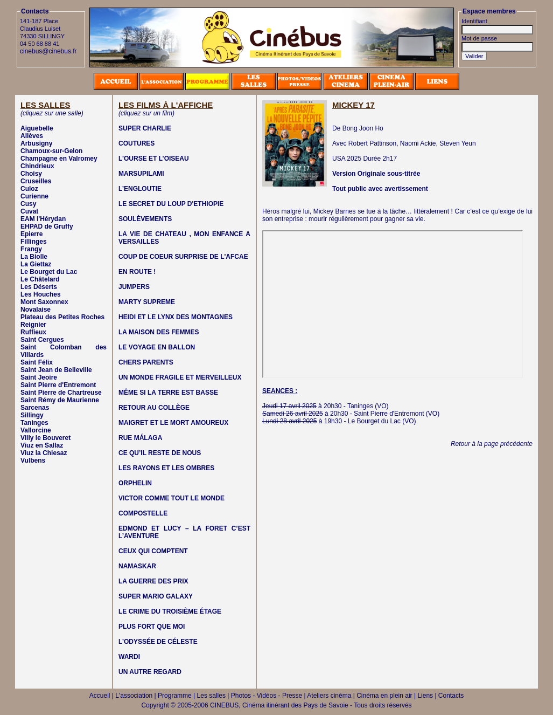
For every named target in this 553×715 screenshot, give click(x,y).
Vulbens (32, 460)
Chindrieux (37, 166)
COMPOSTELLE (142, 513)
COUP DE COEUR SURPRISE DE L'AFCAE (183, 256)
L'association (133, 695)
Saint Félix (36, 362)
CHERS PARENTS (145, 362)
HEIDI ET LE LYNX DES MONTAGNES (175, 317)
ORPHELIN (135, 483)
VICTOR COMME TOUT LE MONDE (171, 498)
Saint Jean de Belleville (56, 370)
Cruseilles (35, 181)
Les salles (211, 695)
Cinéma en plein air (384, 695)
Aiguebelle (36, 128)
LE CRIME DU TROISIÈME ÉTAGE (169, 611)
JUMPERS (134, 287)
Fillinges (33, 241)
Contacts (451, 695)
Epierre (31, 234)
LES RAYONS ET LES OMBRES (166, 468)
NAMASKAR (137, 566)
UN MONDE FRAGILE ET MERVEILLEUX (179, 377)
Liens (425, 695)
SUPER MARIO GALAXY (155, 596)
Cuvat (29, 211)
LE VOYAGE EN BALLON (156, 347)
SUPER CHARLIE (144, 128)
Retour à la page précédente (492, 444)
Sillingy (32, 415)
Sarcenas (34, 407)
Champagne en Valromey (58, 158)
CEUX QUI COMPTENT (153, 551)
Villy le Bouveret (45, 438)
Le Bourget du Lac (48, 272)
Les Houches (40, 294)
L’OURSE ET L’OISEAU (153, 158)
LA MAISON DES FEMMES (158, 332)
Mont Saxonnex (44, 302)
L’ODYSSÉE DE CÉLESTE (158, 641)
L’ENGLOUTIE (140, 188)
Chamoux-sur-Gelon (51, 151)
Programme (175, 695)
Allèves (31, 136)
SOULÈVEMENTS (145, 219)
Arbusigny (36, 143)
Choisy (31, 173)
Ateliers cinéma (329, 695)
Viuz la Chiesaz (43, 453)
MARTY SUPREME (146, 302)
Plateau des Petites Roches (62, 317)
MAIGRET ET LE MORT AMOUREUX (173, 423)
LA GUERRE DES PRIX (153, 581)
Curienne (34, 196)
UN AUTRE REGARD (149, 672)
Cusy (28, 204)
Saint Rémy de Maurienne (59, 400)
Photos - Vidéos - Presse (267, 695)
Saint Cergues (42, 339)
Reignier (33, 324)
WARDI (129, 657)
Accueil (99, 695)
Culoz (29, 188)
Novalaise (35, 309)
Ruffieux (33, 332)
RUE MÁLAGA (140, 438)
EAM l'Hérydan (43, 219)
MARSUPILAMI (141, 173)
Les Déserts (38, 287)
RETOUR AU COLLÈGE (154, 407)
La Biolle (33, 256)
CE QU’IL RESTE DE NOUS (159, 453)
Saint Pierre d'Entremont (58, 385)
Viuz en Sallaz (41, 445)
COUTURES (136, 143)
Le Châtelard (40, 279)
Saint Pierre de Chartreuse (61, 392)
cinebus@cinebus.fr (48, 51)
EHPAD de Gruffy (46, 226)
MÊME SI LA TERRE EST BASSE (168, 392)
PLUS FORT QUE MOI (151, 626)
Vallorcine (35, 430)
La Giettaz (35, 264)
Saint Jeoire (38, 377)
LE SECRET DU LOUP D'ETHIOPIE (170, 204)
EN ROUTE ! (137, 272)
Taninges (34, 423)
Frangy (31, 249)
